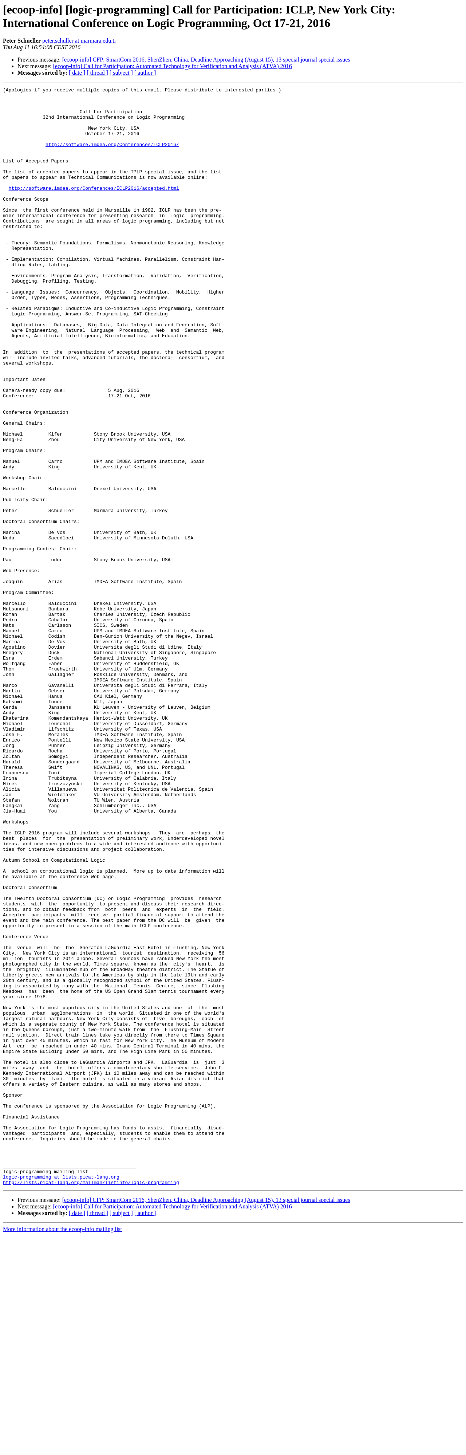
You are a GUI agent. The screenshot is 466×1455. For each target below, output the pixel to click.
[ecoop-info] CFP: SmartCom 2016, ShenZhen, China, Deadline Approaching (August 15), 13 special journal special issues (206, 59)
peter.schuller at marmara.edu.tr (79, 41)
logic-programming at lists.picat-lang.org (61, 1395)
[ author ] (145, 73)
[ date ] (77, 73)
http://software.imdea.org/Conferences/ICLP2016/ (112, 156)
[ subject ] (121, 73)
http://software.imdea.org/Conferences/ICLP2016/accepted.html (94, 208)
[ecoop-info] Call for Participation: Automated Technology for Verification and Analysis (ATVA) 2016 (172, 66)
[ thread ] (97, 73)
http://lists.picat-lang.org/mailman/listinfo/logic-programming (91, 1402)
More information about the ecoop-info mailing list (62, 1449)
